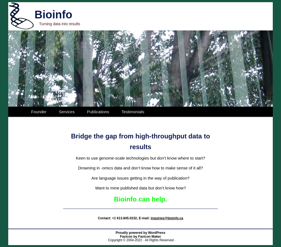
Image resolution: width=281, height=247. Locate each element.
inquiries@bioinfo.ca (167, 218)
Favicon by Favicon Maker (140, 237)
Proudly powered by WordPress (140, 233)
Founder (39, 111)
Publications (98, 111)
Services (67, 111)
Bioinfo (53, 14)
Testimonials (133, 111)
